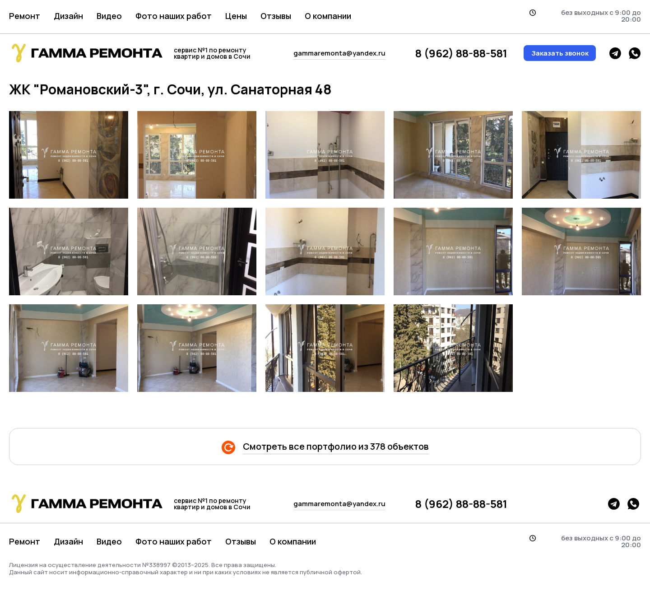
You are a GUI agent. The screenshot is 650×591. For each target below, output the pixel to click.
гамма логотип (85, 53)
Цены (236, 15)
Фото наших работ (173, 15)
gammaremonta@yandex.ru (339, 53)
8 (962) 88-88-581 (461, 53)
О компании (328, 15)
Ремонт (24, 15)
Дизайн (68, 15)
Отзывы (275, 15)
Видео (109, 15)
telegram (615, 53)
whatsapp (635, 53)
